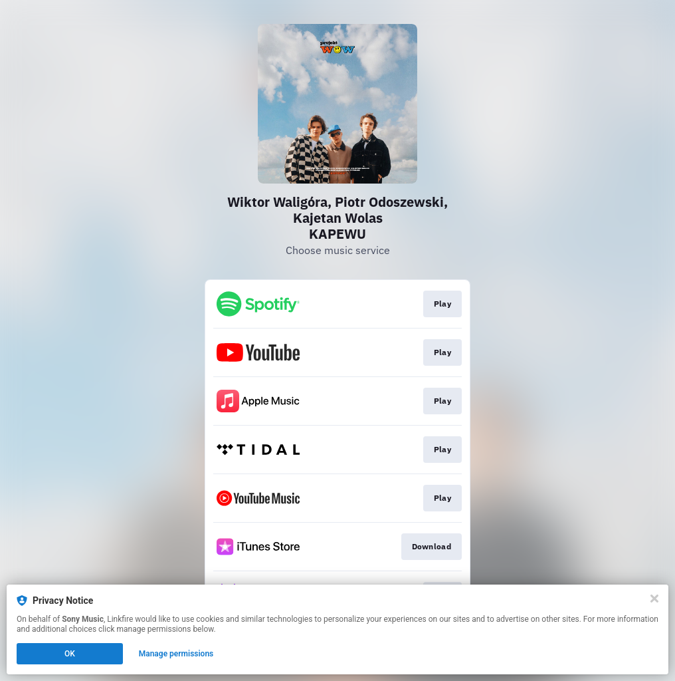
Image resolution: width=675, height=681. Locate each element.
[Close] (654, 598)
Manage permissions (176, 653)
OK (69, 653)
